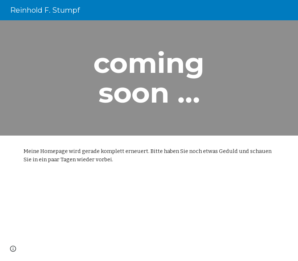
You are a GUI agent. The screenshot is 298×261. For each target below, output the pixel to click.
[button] (13, 249)
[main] (149, 78)
